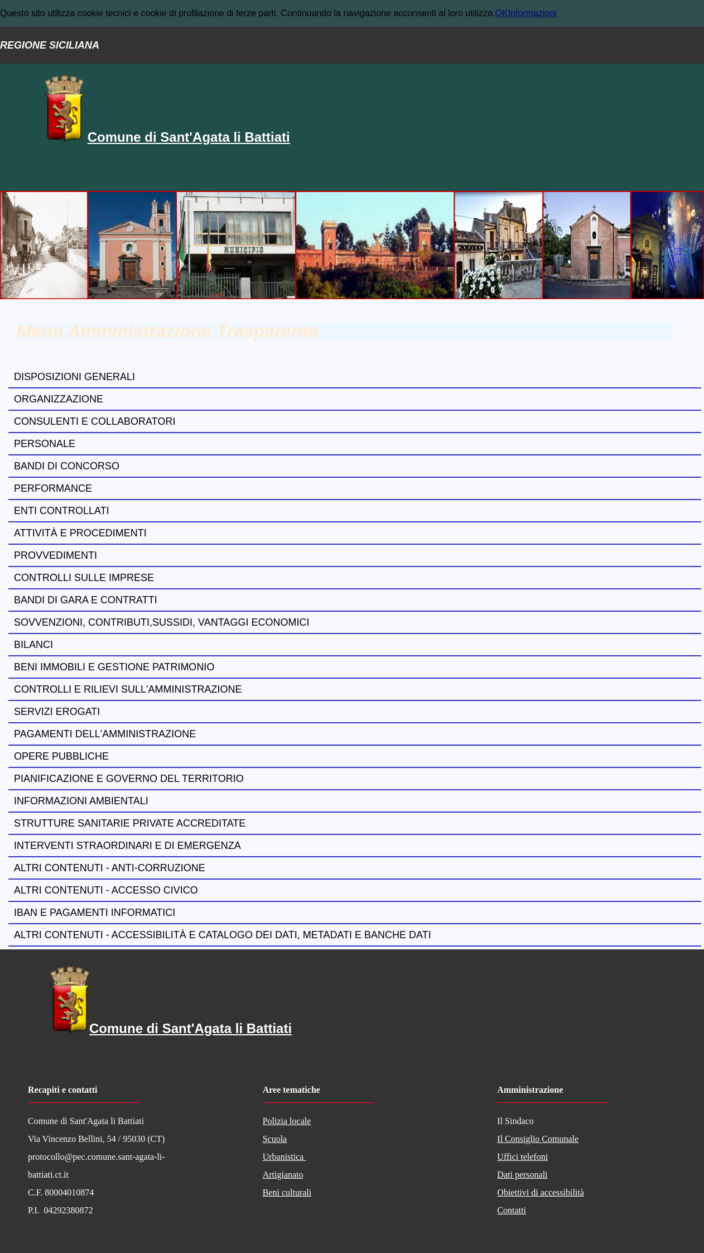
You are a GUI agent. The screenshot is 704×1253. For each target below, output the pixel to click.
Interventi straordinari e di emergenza (127, 845)
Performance (53, 488)
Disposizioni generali (74, 376)
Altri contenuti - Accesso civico (106, 890)
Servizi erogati (57, 711)
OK (501, 13)
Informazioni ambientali (81, 800)
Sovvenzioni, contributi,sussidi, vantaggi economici (161, 622)
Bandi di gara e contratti (85, 600)
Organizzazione (58, 399)
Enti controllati (61, 510)
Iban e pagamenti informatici (94, 912)
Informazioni (532, 13)
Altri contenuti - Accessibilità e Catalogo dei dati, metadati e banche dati (222, 934)
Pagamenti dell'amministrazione (105, 734)
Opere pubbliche (61, 756)
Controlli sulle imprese (84, 577)
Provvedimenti (55, 555)
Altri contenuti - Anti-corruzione (109, 867)
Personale (44, 443)
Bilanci (33, 644)
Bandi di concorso (66, 466)
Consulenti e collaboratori (94, 421)
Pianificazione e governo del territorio (129, 778)
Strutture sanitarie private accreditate (129, 823)
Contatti (511, 1210)
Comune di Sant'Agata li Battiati (189, 137)
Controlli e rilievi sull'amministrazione (128, 689)
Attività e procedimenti (80, 533)
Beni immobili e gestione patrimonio (114, 667)
